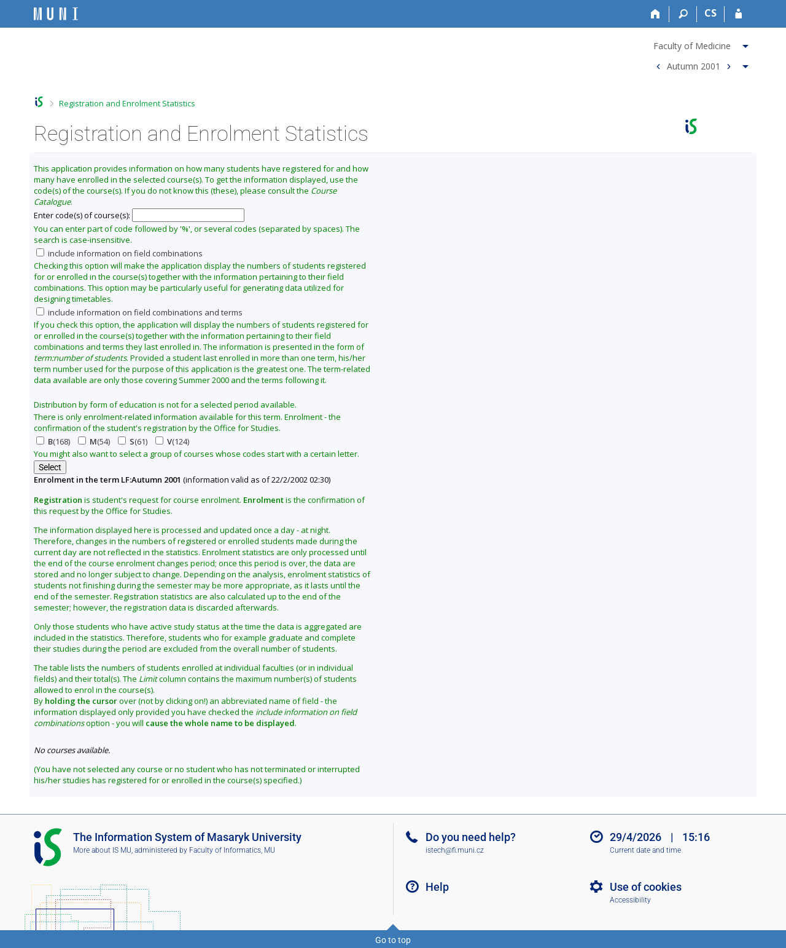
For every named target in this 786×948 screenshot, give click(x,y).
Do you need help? (471, 837)
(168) (53, 441)
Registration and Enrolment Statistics (127, 103)
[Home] (655, 14)
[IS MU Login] (738, 14)
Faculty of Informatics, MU (232, 850)
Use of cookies (646, 886)
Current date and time (645, 850)
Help (437, 886)
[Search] (683, 14)
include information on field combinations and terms (139, 312)
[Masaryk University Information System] (56, 14)
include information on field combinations (119, 253)
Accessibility (630, 900)
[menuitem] (701, 43)
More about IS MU (102, 850)
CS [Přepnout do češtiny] (710, 13)
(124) (172, 441)
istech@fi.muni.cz (455, 850)
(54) (94, 441)
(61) (132, 441)
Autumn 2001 (693, 65)
